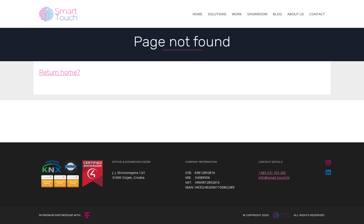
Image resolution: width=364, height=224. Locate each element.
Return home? (59, 72)
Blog (277, 14)
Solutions (217, 14)
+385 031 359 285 (272, 172)
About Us (295, 14)
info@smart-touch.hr (274, 177)
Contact (317, 14)
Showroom (257, 14)
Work (237, 14)
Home (197, 14)
